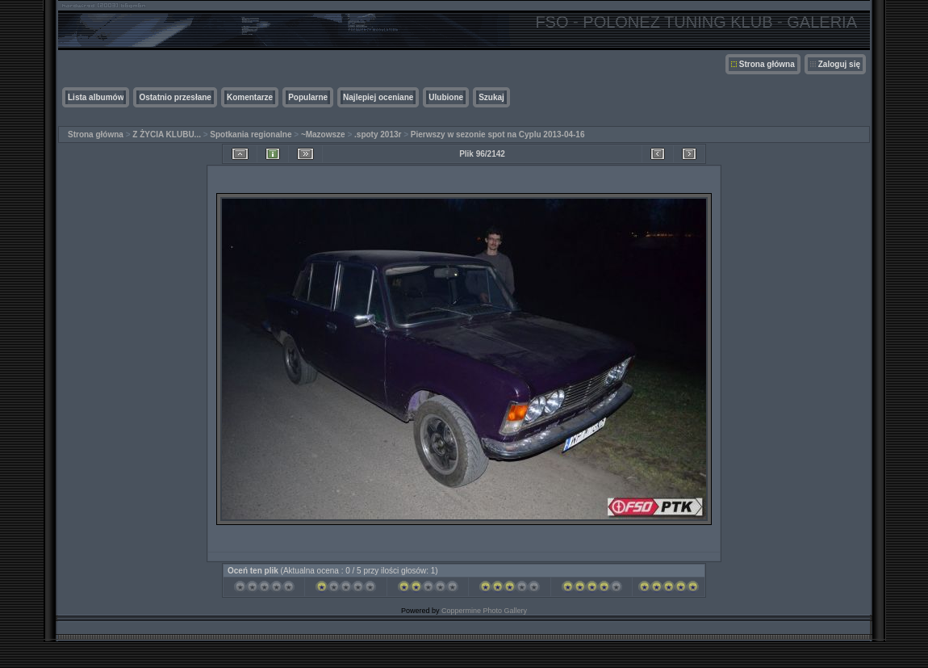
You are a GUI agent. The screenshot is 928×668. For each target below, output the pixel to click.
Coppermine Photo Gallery (484, 611)
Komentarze (250, 97)
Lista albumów (95, 97)
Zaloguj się (839, 64)
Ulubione (445, 97)
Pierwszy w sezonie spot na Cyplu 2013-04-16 (498, 134)
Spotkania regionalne (250, 134)
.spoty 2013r (377, 134)
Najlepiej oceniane (378, 97)
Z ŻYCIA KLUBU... (166, 134)
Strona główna (767, 64)
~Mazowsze (323, 134)
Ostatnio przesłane (175, 97)
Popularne (308, 97)
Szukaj (491, 97)
